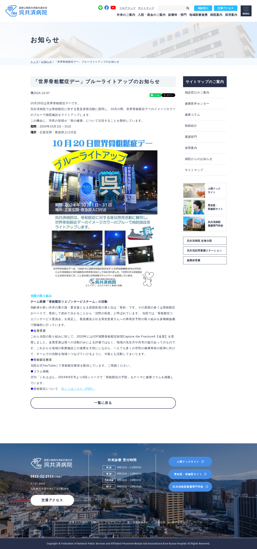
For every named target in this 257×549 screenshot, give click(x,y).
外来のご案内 (126, 14)
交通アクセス (226, 8)
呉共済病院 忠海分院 (199, 240)
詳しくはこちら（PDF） (78, 388)
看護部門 (191, 136)
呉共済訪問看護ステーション (204, 250)
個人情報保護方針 (138, 522)
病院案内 (216, 14)
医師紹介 (191, 125)
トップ (35, 61)
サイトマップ (146, 8)
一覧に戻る (103, 403)
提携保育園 (193, 260)
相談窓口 (203, 8)
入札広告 (160, 522)
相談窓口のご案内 (197, 92)
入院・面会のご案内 (152, 14)
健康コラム (192, 114)
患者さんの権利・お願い (84, 522)
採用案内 (231, 14)
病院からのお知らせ (199, 158)
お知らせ (46, 61)
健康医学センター (197, 103)
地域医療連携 (198, 14)
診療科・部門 (177, 14)
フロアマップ (127, 8)
